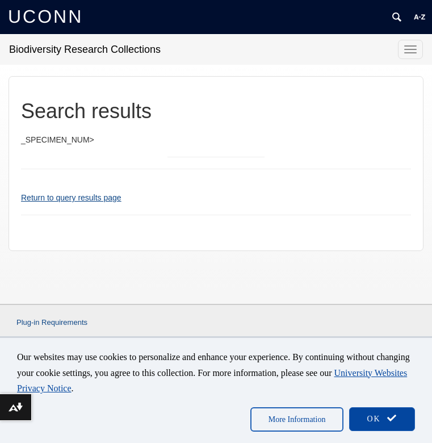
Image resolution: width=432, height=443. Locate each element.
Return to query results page (71, 197)
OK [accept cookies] (382, 418)
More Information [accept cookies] (297, 419)
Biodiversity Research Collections (85, 49)
